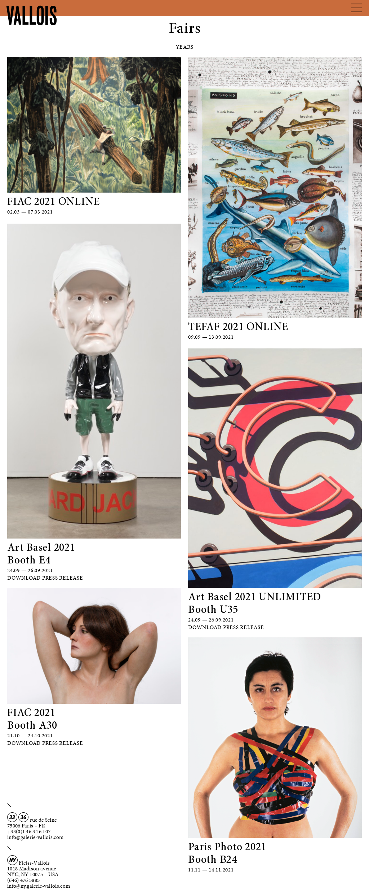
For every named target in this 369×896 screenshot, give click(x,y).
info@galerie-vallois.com (35, 837)
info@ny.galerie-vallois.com (38, 886)
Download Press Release (45, 577)
